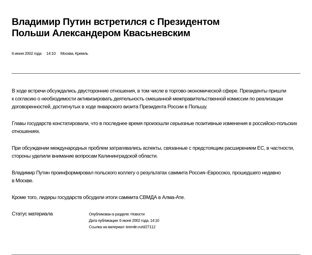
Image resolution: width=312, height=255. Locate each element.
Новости (137, 214)
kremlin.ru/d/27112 (140, 227)
